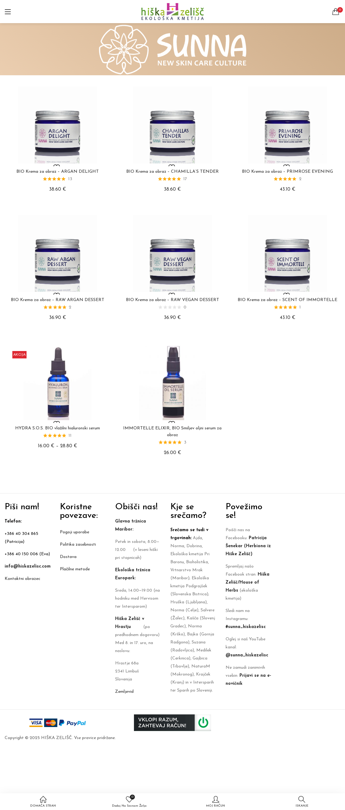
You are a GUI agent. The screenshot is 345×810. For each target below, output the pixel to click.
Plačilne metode (75, 569)
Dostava (68, 557)
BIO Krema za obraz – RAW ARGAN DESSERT (57, 300)
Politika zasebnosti (78, 544)
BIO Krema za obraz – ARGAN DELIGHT (57, 171)
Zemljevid (124, 691)
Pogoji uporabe (74, 532)
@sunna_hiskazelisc (247, 655)
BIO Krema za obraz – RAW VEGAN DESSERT (172, 300)
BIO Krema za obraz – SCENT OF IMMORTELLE (287, 300)
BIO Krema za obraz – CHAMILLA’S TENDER (172, 171)
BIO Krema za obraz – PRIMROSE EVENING (287, 171)
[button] (335, 11)
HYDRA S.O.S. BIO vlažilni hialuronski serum (57, 428)
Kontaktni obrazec (22, 579)
